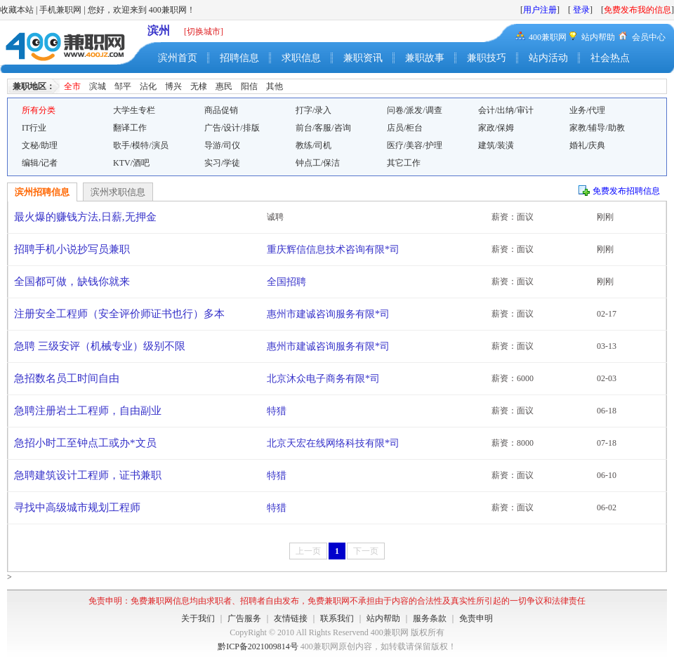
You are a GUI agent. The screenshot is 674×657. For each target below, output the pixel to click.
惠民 (224, 86)
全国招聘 (286, 282)
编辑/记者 (40, 163)
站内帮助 (598, 37)
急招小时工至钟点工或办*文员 (85, 443)
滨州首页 (177, 58)
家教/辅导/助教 (597, 128)
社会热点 (610, 58)
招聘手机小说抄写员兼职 (72, 249)
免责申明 (476, 618)
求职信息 (301, 58)
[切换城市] (203, 31)
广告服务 (244, 618)
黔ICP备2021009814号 (258, 646)
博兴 (173, 86)
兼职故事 (424, 58)
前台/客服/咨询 (323, 128)
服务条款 (430, 618)
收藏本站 (17, 10)
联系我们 (337, 618)
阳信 (249, 86)
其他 (274, 86)
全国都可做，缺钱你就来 (72, 281)
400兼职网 (548, 37)
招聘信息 (239, 58)
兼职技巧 (486, 58)
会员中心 (649, 37)
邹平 (122, 86)
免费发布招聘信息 (626, 191)
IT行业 (34, 128)
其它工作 (404, 163)
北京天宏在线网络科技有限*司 (333, 443)
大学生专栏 (134, 110)
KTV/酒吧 (131, 163)
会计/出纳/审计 (506, 110)
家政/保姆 (496, 128)
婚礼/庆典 (587, 145)
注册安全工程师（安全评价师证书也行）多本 (119, 313)
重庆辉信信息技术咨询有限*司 (333, 249)
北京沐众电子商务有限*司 (323, 378)
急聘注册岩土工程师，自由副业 (87, 410)
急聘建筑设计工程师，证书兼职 (87, 475)
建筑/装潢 (496, 145)
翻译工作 (130, 128)
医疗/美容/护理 (414, 145)
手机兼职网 (60, 10)
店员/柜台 (405, 128)
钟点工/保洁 (318, 163)
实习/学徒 (222, 163)
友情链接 (291, 618)
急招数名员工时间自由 (66, 378)
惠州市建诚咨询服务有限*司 (328, 314)
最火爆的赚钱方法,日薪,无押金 (85, 217)
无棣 (198, 86)
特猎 (276, 411)
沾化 (148, 86)
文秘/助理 (40, 145)
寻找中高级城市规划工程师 (77, 507)
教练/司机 (313, 145)
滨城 (97, 86)
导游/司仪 (222, 145)
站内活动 (548, 58)
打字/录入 (313, 110)
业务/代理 (587, 110)
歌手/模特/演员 (140, 145)
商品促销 (221, 110)
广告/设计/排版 (232, 128)
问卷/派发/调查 (414, 110)
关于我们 (198, 618)
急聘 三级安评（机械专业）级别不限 (99, 346)
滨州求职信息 (118, 192)
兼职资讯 (363, 58)
